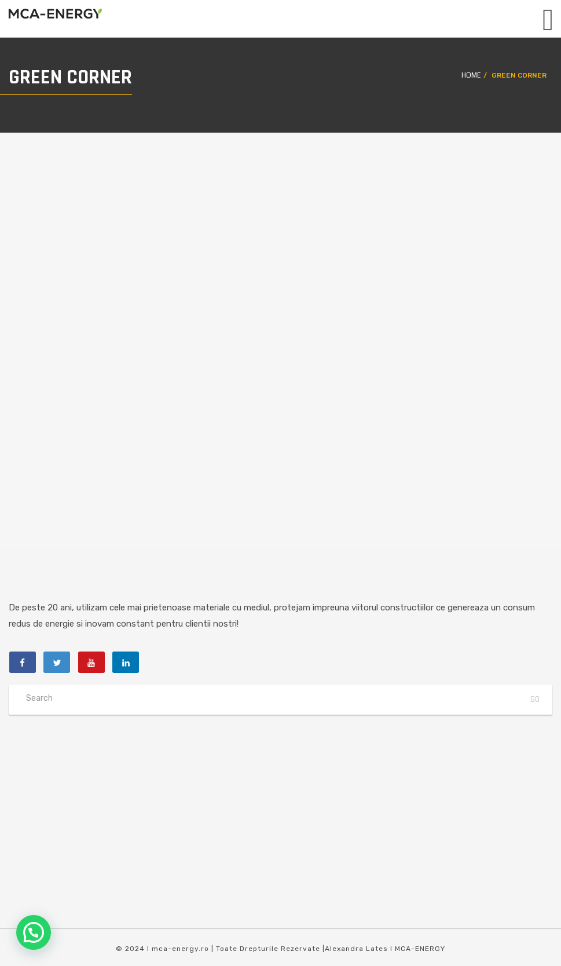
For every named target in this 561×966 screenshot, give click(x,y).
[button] (33, 932)
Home (471, 75)
